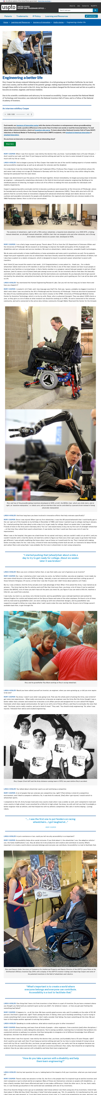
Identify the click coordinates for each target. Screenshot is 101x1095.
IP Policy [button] (37, 16)
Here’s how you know (45, 1)
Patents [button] (8, 16)
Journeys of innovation (41, 22)
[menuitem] (8, 16)
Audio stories (58, 22)
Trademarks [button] (22, 16)
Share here (10, 144)
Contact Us (85, 6)
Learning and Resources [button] (56, 16)
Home (5, 22)
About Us (72, 6)
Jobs (78, 6)
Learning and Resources (20, 22)
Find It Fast (91, 16)
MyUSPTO (94, 6)
